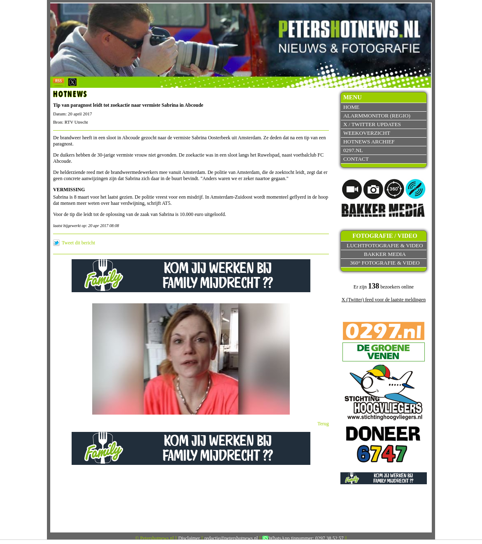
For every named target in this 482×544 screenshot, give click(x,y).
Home (351, 107)
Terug (323, 424)
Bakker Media (385, 254)
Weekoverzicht (366, 133)
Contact (356, 159)
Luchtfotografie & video (385, 245)
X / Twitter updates (372, 124)
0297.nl (353, 150)
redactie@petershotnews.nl (231, 538)
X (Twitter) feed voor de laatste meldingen (384, 299)
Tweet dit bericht (78, 243)
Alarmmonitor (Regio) (376, 116)
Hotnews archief (369, 141)
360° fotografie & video (385, 263)
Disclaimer (189, 538)
